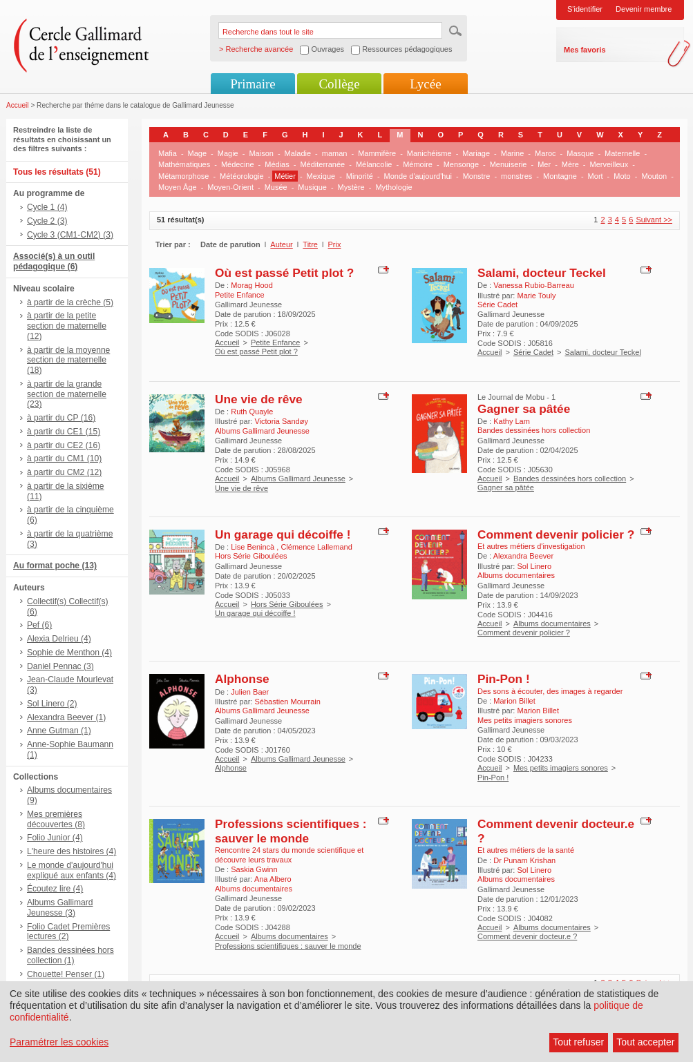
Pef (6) (39, 625)
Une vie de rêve (259, 399)
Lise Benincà (253, 547)
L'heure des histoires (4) (71, 851)
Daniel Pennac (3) (60, 666)
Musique (312, 187)
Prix (334, 244)
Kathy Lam (511, 421)
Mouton (654, 176)
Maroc (545, 153)
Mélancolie (374, 164)
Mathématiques (184, 164)
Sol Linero (534, 566)
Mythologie (393, 187)
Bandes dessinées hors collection (569, 478)
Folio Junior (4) (55, 837)
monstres (516, 176)
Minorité (359, 176)
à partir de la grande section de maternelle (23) (66, 394)
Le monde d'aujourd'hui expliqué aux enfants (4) (71, 870)
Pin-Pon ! (503, 679)
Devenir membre (644, 9)
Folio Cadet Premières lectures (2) (68, 932)
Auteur (281, 244)
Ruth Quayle (252, 411)
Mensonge (461, 164)
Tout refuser (578, 1041)
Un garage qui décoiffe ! (282, 534)
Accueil (17, 105)
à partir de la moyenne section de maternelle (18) (68, 360)
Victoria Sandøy (280, 421)
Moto (622, 176)
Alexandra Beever (523, 556)
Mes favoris (585, 50)
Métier (285, 176)
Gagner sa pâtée (523, 409)
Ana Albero (273, 879)
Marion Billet (514, 701)
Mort (595, 176)
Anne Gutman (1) (59, 730)
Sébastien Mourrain (287, 701)
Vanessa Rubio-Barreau (533, 285)
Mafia (167, 153)
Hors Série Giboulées (287, 604)
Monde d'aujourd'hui (418, 176)
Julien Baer (250, 692)
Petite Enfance (276, 342)
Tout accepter (645, 1041)
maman (335, 153)
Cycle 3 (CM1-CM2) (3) (70, 235)
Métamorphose (183, 176)
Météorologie (242, 176)
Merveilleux (609, 164)
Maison (261, 153)
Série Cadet (533, 352)
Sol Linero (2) (52, 703)
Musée (276, 187)
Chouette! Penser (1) (65, 974)
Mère (570, 164)
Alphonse (242, 679)
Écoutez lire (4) (55, 889)
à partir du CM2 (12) (64, 472)
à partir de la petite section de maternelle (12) (66, 326)
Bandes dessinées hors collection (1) (70, 955)
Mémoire (418, 164)
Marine (512, 153)
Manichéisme (429, 153)
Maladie (298, 153)
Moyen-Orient (230, 187)
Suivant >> (654, 219)
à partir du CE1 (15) (63, 431)
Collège (339, 84)
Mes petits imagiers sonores (560, 768)
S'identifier (584, 9)
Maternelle (622, 153)
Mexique (321, 176)
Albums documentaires (552, 623)
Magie (228, 153)
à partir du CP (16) (61, 418)
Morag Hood (252, 285)
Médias (277, 164)
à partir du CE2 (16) (63, 445)
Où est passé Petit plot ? (284, 273)
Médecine (237, 164)
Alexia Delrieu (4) (59, 639)
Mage (197, 153)
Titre (310, 244)
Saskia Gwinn (254, 869)
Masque (580, 153)
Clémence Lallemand (316, 547)
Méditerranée (322, 164)
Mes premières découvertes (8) (56, 819)
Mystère (351, 187)
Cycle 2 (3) (47, 221)
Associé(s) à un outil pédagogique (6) (54, 261)
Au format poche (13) (55, 565)
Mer (544, 164)
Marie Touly (536, 295)
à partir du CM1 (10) (64, 458)
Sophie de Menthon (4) (69, 652)
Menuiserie (508, 164)
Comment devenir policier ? (555, 534)
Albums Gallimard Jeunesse (298, 478)
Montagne (560, 176)
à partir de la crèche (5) (70, 302)
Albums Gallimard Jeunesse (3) (60, 908)
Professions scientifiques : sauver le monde (291, 831)
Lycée (425, 84)
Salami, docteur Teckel (541, 273)
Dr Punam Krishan (524, 860)
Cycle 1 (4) (47, 207)
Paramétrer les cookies (59, 1041)
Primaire (252, 84)
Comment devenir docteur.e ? (527, 936)
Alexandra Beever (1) (66, 717)
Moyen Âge (177, 187)
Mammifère (377, 153)
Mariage (476, 153)
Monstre (477, 176)
